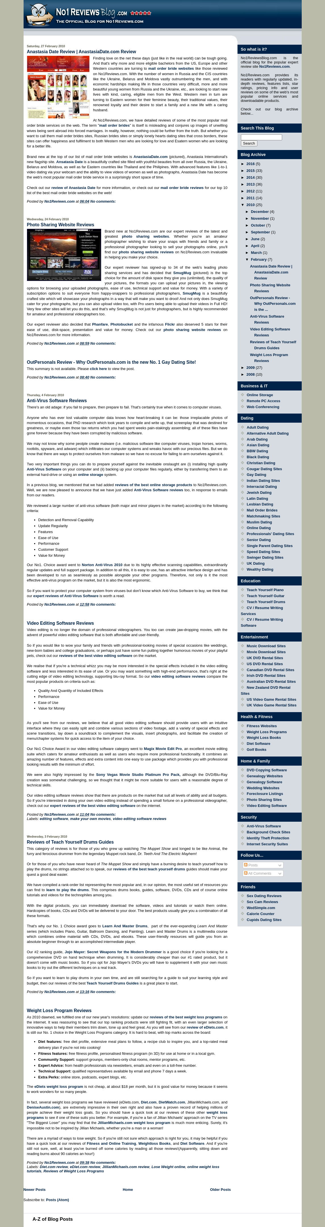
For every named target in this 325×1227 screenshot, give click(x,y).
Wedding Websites (263, 788)
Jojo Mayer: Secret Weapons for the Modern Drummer (113, 952)
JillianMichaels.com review (125, 1167)
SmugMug (182, 273)
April (255, 246)
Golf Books (256, 749)
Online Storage (260, 395)
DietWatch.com (172, 1102)
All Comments (257, 873)
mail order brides (114, 125)
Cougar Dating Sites (264, 469)
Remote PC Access (263, 401)
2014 (251, 177)
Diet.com (149, 1102)
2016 (251, 164)
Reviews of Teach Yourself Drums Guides (70, 842)
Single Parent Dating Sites (270, 546)
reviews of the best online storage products (153, 485)
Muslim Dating (259, 522)
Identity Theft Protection (268, 838)
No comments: (103, 201)
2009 (251, 367)
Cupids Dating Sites (264, 920)
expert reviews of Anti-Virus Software (66, 596)
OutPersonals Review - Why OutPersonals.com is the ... (273, 304)
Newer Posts (35, 1189)
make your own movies (90, 819)
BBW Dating (257, 451)
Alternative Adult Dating (268, 433)
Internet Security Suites (267, 844)
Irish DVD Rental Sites (266, 675)
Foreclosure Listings (265, 794)
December (260, 211)
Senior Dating (259, 540)
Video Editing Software (267, 805)
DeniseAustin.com (43, 1107)
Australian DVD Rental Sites (271, 681)
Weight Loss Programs (267, 732)
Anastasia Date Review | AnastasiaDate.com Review (81, 51)
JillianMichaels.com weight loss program (134, 1123)
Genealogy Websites (265, 776)
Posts (251, 865)
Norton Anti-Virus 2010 (102, 565)
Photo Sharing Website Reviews (60, 224)
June (256, 239)
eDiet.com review (85, 1167)
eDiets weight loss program (58, 1086)
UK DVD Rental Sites (265, 658)
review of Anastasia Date (73, 188)
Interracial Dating (262, 486)
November (260, 218)
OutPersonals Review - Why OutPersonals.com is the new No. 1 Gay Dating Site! (111, 362)
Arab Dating (257, 439)
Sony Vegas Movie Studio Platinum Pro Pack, (138, 774)
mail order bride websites (171, 68)
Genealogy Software (264, 782)
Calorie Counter (261, 914)
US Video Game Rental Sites (272, 699)
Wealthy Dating (260, 569)
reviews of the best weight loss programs (186, 1017)
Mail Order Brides (262, 510)
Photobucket (122, 324)
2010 (251, 205)
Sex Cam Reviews (262, 902)
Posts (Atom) (57, 1200)
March (257, 252)
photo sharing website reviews (146, 252)
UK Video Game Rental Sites (272, 705)
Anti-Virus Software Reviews (57, 400)
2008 (251, 374)
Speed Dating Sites (263, 552)
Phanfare (100, 324)
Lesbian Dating (260, 504)
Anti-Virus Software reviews (158, 490)
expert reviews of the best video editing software (93, 805)
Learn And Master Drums (124, 926)
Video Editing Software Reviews (60, 623)
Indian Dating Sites (263, 480)
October (258, 225)
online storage (90, 474)
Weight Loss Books (264, 737)
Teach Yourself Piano (265, 590)
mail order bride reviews (182, 188)
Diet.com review (54, 1167)
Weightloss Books (154, 1143)
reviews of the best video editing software (95, 655)
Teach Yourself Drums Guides (113, 983)
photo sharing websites (145, 236)
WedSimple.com (261, 908)
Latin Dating (257, 498)
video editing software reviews (178, 676)
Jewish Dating (259, 492)
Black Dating (258, 457)
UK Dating (256, 563)
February (259, 259)
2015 (251, 170)
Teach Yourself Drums (266, 602)
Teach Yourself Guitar (266, 596)
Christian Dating (261, 463)
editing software (54, 819)
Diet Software (192, 1143)
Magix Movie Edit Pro (163, 749)
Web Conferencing (263, 407)
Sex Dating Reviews (264, 896)
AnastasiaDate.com (151, 157)
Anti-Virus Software (44, 469)
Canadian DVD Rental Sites (271, 670)
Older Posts (220, 1189)
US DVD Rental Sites (265, 664)
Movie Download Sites (266, 652)
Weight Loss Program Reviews (59, 1010)
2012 (251, 191)
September (261, 232)
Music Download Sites (266, 646)
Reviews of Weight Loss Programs (73, 1171)
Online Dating (259, 528)
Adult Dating (258, 427)
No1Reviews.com (274, 66)
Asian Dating (258, 445)
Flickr (170, 324)
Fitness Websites (262, 726)
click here (99, 369)
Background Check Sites (268, 832)
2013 (251, 184)
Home (128, 1189)
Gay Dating (256, 474)
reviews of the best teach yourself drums (149, 869)
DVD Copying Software (267, 770)
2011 (251, 198)
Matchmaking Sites (263, 516)
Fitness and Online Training (111, 1143)
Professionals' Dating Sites (270, 534)
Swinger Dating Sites (265, 557)
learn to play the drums (67, 890)
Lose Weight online (168, 1167)
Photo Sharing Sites (264, 800)
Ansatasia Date (69, 162)
